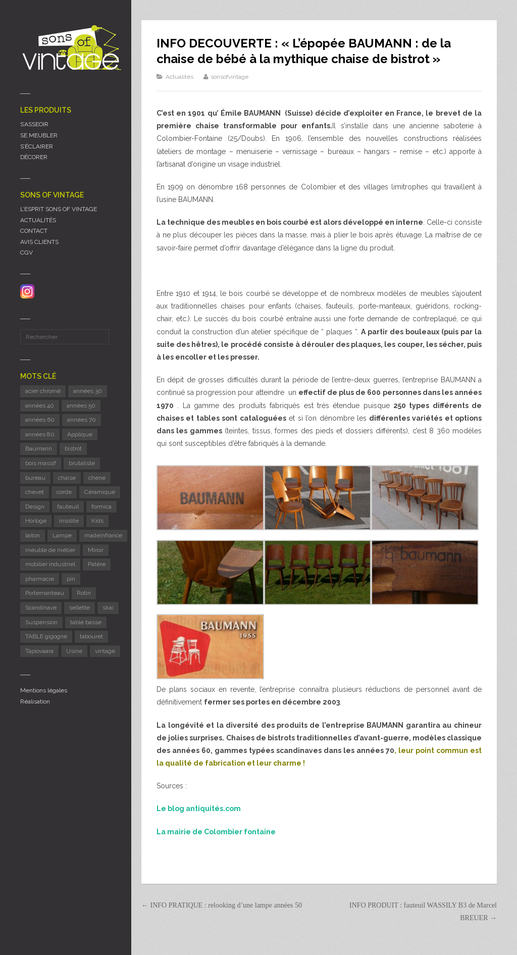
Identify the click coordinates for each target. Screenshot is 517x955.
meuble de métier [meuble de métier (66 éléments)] (50, 550)
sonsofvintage (229, 76)
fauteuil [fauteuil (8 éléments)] (68, 506)
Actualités (179, 76)
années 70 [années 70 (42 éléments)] (81, 419)
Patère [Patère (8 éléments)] (97, 564)
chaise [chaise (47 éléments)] (67, 477)
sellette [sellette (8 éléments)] (79, 607)
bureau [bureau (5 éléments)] (35, 477)
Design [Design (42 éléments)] (34, 506)
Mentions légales (43, 690)
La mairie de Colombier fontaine (216, 832)
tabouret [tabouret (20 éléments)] (91, 636)
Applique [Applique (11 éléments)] (79, 434)
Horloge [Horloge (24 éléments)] (35, 520)
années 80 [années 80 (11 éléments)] (40, 434)
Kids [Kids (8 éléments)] (97, 520)
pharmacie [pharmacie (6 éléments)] (39, 578)
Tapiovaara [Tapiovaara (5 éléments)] (39, 651)
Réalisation (35, 701)
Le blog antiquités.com (199, 809)
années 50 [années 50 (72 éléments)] (81, 405)
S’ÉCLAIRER (36, 146)
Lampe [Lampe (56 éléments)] (62, 535)
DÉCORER (33, 157)
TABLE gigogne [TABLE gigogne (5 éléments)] (46, 636)
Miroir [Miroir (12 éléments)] (96, 550)
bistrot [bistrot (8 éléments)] (73, 448)
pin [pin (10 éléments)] (71, 578)
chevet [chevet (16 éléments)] (34, 491)
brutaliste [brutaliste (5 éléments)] (82, 463)
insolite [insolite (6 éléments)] (69, 520)
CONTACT (33, 230)
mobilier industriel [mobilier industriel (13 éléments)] (50, 564)
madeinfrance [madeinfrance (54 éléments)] (103, 535)
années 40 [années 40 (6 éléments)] (39, 405)
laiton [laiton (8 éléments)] (32, 535)
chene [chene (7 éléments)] (97, 477)
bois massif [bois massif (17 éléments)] (40, 463)
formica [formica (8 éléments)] (101, 506)
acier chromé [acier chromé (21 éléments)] (43, 390)
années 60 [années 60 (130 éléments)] (40, 419)
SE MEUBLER (39, 135)
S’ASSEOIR (34, 124)
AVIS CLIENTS (39, 241)
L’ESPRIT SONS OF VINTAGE (58, 209)
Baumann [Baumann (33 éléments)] (38, 448)
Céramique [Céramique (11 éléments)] (99, 491)
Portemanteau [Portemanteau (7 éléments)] (44, 592)
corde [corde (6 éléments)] (64, 491)
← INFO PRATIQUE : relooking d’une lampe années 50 (221, 905)
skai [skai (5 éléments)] (108, 607)
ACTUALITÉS (38, 220)
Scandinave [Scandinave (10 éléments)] (41, 607)
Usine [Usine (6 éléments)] (74, 651)
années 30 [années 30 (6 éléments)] (87, 390)
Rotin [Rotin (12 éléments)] (84, 592)
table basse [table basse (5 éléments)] (85, 622)
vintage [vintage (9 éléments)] (105, 651)
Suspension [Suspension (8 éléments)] (41, 622)
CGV (26, 252)
